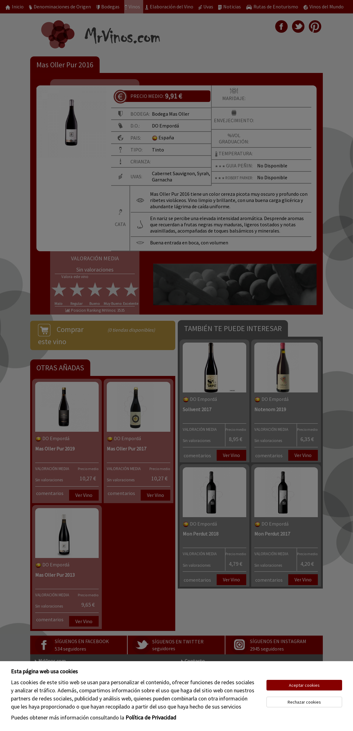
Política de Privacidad (150, 717)
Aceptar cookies (304, 685)
